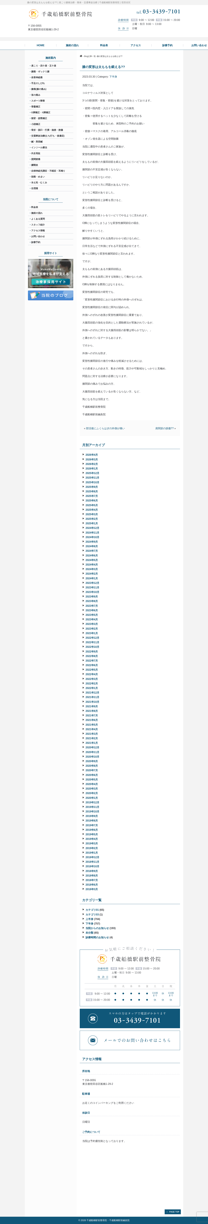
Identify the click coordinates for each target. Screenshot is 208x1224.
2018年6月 (92, 884)
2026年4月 (92, 454)
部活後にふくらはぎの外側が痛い (105, 428)
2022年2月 (92, 683)
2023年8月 (92, 601)
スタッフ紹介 (38, 224)
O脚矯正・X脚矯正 (40, 112)
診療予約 (35, 242)
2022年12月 (92, 637)
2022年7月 (92, 660)
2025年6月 (92, 500)
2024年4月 (92, 564)
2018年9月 (92, 871)
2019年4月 (92, 839)
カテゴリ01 (92, 909)
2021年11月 (92, 697)
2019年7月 (92, 825)
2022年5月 (92, 669)
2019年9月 (92, 816)
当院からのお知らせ (97, 928)
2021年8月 (92, 711)
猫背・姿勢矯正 (39, 118)
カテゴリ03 (92, 914)
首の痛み (35, 95)
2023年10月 (92, 592)
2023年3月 (92, 624)
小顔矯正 (35, 124)
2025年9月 (92, 487)
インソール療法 (39, 147)
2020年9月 (92, 761)
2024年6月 (92, 555)
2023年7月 (92, 605)
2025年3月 (92, 514)
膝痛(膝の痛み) (38, 89)
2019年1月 (92, 852)
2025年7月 (92, 496)
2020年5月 (92, 779)
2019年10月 (92, 811)
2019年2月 (92, 848)
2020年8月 (92, 765)
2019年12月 (92, 802)
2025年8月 (92, 491)
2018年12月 (92, 857)
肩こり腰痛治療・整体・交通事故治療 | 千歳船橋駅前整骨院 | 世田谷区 (95, 2)
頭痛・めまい (38, 176)
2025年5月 (92, 505)
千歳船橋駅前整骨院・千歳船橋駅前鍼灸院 (108, 1220)
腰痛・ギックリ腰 (40, 71)
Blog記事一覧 (90, 56)
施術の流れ (37, 213)
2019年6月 (92, 829)
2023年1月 (92, 633)
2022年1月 (92, 688)
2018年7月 (92, 880)
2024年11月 (92, 532)
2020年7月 (92, 770)
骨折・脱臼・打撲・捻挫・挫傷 (47, 130)
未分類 (89, 932)
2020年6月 (92, 775)
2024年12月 (92, 528)
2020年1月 (92, 798)
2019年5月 (92, 834)
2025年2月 (92, 519)
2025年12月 (92, 473)
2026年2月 (92, 464)
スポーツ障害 (38, 100)
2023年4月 (92, 619)
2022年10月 (92, 646)
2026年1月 (92, 468)
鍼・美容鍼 (37, 141)
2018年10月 (92, 866)
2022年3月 (92, 679)
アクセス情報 (38, 230)
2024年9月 (92, 541)
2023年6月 (92, 610)
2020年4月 (92, 784)
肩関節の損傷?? (164, 428)
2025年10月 (92, 482)
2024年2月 (92, 573)
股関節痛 (35, 159)
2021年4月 (92, 729)
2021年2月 (92, 738)
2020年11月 (92, 752)
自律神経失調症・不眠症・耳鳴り (48, 171)
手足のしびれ (38, 83)
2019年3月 (92, 843)
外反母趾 (35, 153)
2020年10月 (92, 756)
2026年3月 (92, 459)
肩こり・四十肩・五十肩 (43, 65)
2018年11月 (92, 861)
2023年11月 (92, 587)
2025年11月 (92, 477)
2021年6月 (92, 720)
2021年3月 (92, 733)
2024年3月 (92, 569)
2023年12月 (92, 583)
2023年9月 (92, 596)
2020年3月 (92, 788)
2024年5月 (92, 560)
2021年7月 (92, 715)
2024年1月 (92, 578)
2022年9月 (92, 651)
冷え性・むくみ (39, 182)
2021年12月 (92, 692)
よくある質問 (38, 219)
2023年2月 (92, 628)
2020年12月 (92, 747)
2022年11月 (92, 642)
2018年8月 (92, 875)
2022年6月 (92, 665)
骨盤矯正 (35, 106)
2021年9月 (92, 706)
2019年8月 (92, 820)
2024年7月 (92, 550)
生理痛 (34, 188)
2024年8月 (92, 546)
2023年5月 (92, 615)
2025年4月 (92, 509)
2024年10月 (92, 537)
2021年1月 (92, 743)
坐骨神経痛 (37, 77)
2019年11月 (92, 807)
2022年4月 (92, 674)
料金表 (34, 207)
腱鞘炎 (34, 165)
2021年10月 (92, 701)
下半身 (113, 76)
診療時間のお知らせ (97, 937)
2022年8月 (92, 656)
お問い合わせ (38, 236)
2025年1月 (92, 523)
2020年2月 (92, 793)
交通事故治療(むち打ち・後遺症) (47, 135)
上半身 (89, 919)
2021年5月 (92, 724)
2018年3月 (92, 889)
